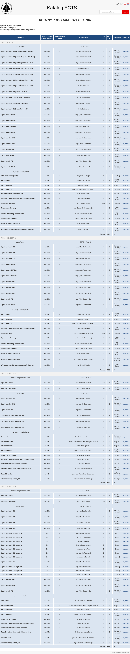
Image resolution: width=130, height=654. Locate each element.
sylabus (125, 51)
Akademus (125, 652)
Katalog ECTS (62, 7)
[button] (117, 4)
